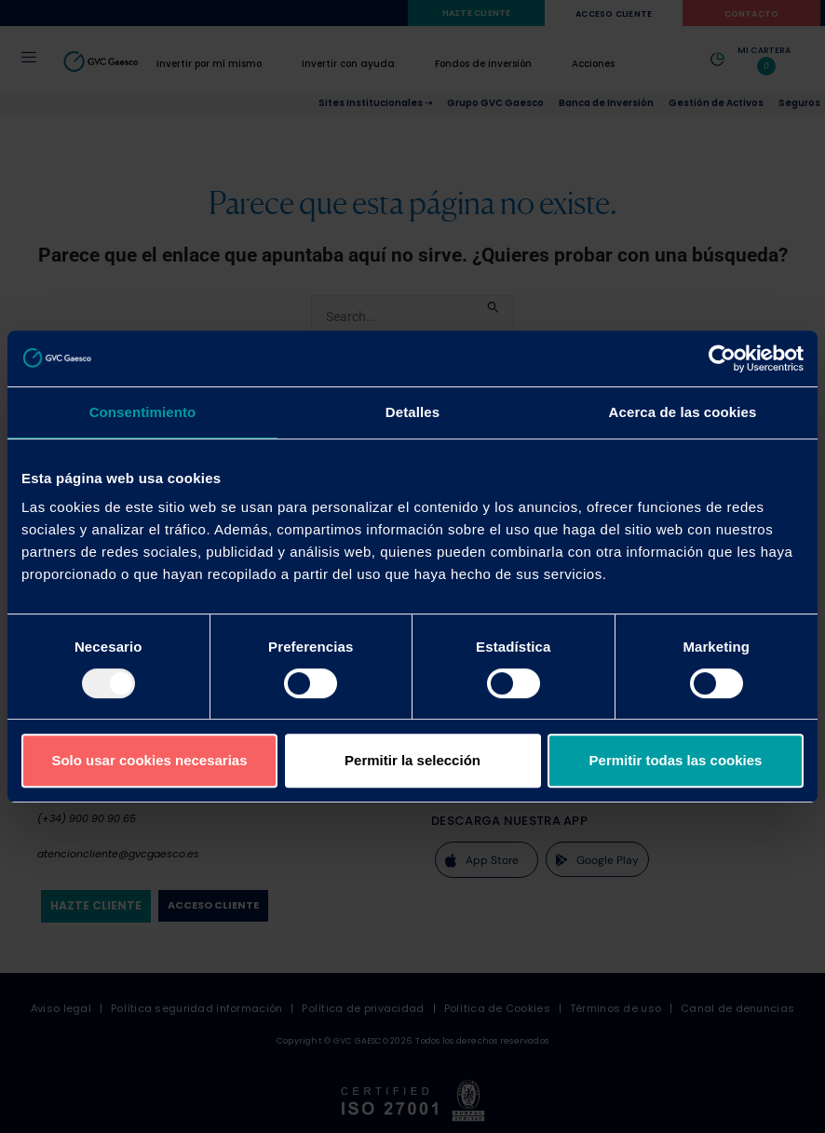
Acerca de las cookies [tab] (683, 412)
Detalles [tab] (412, 412)
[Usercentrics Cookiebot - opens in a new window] (722, 358)
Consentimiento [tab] (142, 412)
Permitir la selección (412, 760)
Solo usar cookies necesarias (149, 760)
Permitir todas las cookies (676, 760)
